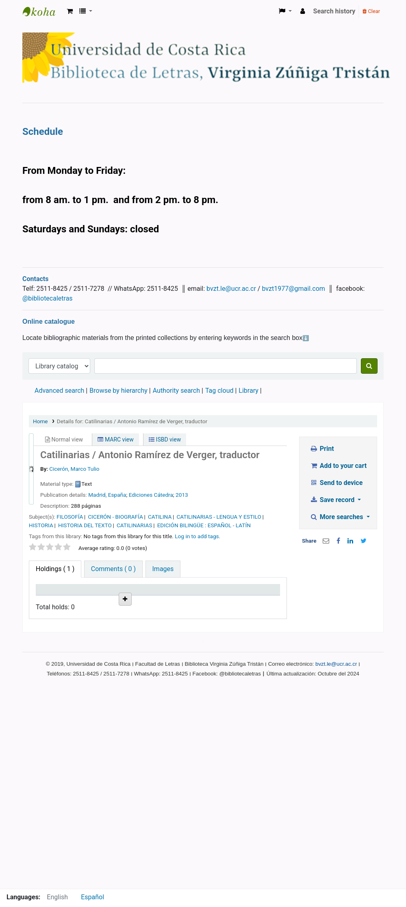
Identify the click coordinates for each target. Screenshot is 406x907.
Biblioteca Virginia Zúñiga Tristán (43, 11)
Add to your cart (338, 466)
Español (92, 897)
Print (322, 448)
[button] (69, 11)
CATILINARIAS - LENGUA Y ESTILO (218, 516)
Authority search (176, 390)
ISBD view (165, 439)
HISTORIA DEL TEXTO (85, 525)
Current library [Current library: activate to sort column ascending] (92, 597)
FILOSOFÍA (69, 516)
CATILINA (160, 516)
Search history (334, 11)
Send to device (336, 483)
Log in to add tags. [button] (197, 536)
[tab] (113, 569)
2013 (182, 494)
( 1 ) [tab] (55, 569)
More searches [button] (337, 517)
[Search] (369, 366)
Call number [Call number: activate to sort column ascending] (132, 597)
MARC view (115, 439)
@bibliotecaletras (47, 298)
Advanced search (59, 390)
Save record (333, 500)
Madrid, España (107, 494)
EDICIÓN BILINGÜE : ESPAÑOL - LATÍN (204, 525)
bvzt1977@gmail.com (293, 288)
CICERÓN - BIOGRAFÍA (115, 516)
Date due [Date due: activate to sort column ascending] (215, 600)
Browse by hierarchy (118, 390)
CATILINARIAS (134, 525)
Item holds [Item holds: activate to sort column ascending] (251, 597)
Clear (371, 11)
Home (40, 421)
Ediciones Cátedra (151, 494)
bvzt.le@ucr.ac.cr (231, 288)
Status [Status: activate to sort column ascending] (171, 600)
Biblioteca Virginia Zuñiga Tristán (94, 636)
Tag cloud (219, 390)
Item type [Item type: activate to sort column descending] (53, 600)
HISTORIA (41, 525)
